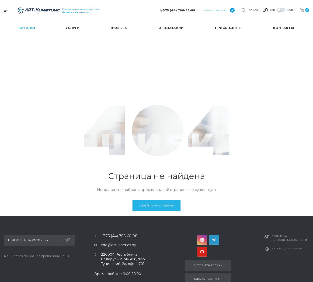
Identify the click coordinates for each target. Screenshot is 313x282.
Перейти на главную (156, 205)
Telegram (214, 240)
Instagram (202, 240)
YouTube (202, 252)
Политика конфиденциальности (289, 238)
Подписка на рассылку (39, 240)
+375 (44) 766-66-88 (178, 10)
